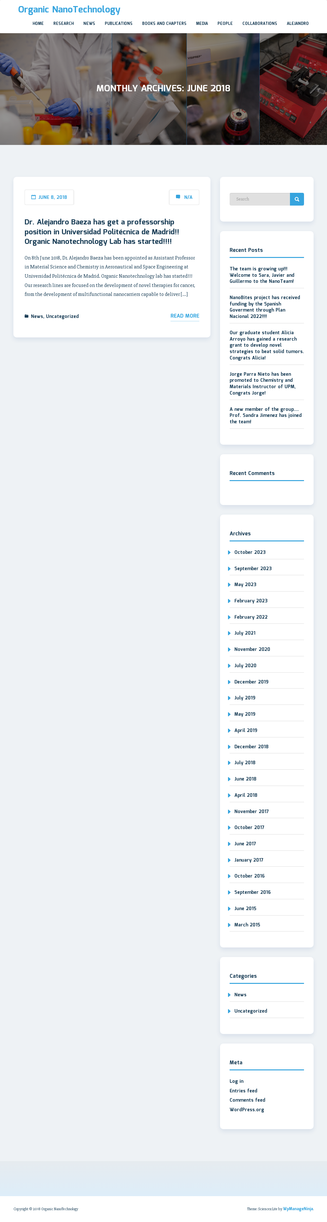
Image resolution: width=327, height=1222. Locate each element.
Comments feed (247, 1100)
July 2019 (244, 698)
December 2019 (251, 682)
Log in (236, 1081)
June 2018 (245, 779)
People (225, 24)
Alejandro (298, 24)
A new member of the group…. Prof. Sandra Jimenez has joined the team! (266, 416)
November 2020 (252, 649)
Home (38, 24)
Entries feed (243, 1091)
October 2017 (249, 827)
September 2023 (253, 568)
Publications (119, 24)
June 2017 (245, 844)
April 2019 (245, 730)
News (89, 24)
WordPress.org (247, 1109)
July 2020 (245, 665)
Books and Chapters (164, 24)
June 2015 (245, 908)
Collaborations (259, 24)
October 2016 (249, 876)
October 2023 (250, 552)
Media (202, 24)
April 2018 (245, 795)
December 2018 (251, 747)
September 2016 (252, 892)
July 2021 (244, 633)
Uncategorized (62, 316)
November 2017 (251, 811)
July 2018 (244, 762)
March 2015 (247, 925)
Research (63, 24)
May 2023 (245, 584)
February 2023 (251, 601)
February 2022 (251, 617)
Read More (185, 316)
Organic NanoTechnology (69, 10)
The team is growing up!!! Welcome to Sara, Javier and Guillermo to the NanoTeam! (262, 275)
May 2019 (244, 714)
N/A (188, 197)
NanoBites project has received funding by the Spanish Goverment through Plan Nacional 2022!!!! (265, 307)
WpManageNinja (298, 1209)
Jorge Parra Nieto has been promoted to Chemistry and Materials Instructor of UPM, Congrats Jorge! (263, 384)
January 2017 (248, 860)
